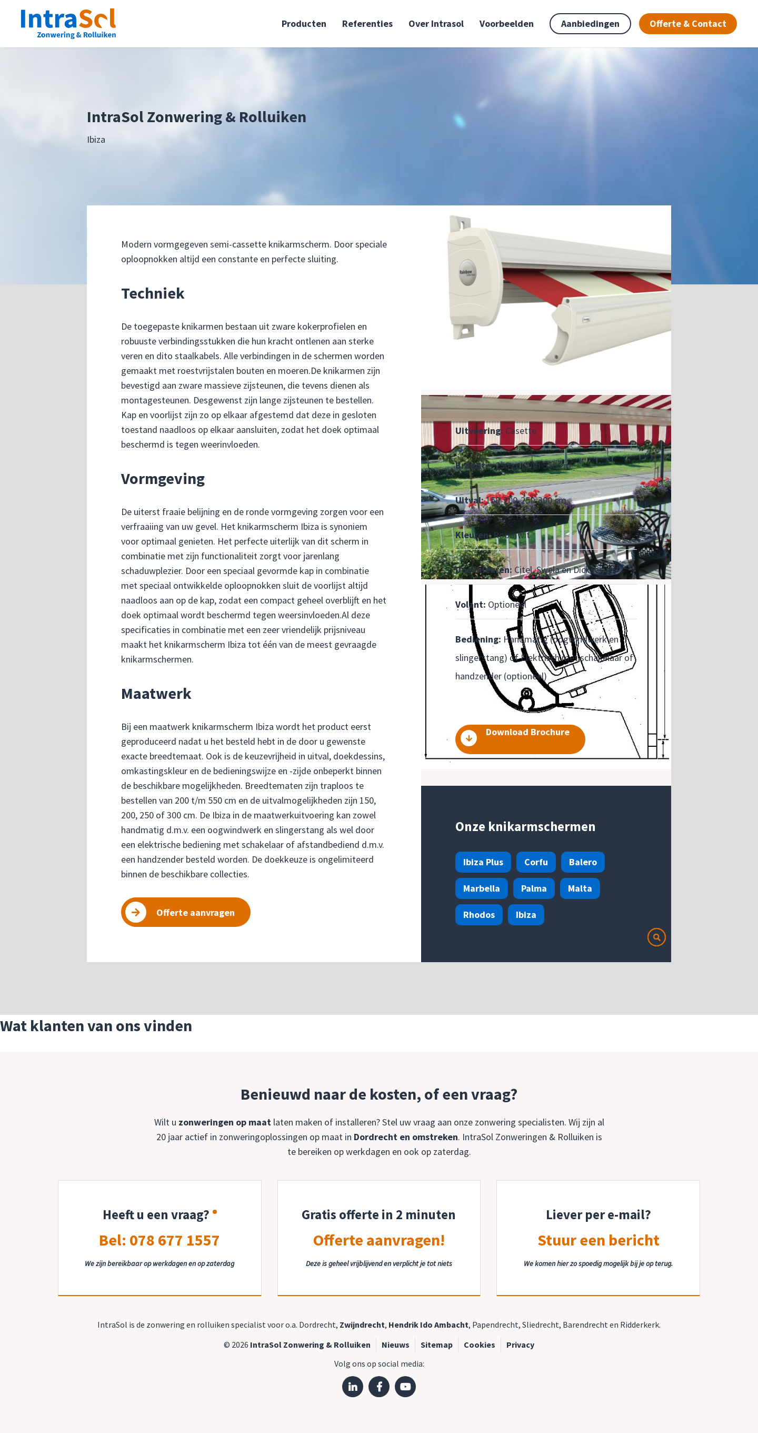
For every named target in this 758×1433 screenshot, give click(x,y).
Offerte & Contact (688, 23)
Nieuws (396, 1344)
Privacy (520, 1344)
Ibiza (526, 914)
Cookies (479, 1344)
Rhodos (479, 914)
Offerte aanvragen (180, 912)
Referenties (367, 23)
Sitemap (437, 1344)
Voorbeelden (507, 23)
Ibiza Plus (483, 862)
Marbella (481, 888)
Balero (583, 862)
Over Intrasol (436, 23)
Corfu (536, 862)
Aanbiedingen (590, 23)
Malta (580, 888)
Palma (534, 888)
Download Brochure (515, 736)
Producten (304, 23)
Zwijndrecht (362, 1324)
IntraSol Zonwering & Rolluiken (310, 1344)
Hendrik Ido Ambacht (428, 1324)
